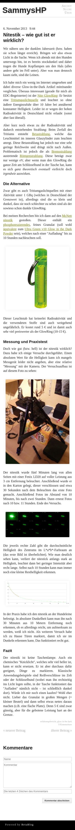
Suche (67, 9)
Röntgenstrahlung (31, 156)
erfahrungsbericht (48, 721)
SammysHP (24, 10)
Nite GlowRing (47, 95)
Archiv (67, 5)
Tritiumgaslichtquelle (24, 100)
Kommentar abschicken (57, 800)
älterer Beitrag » (61, 730)
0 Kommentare (65, 724)
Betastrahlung (41, 134)
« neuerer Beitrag (14, 730)
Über (68, 12)
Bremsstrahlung (62, 151)
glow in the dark (64, 721)
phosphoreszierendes (16, 224)
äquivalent (10, 229)
